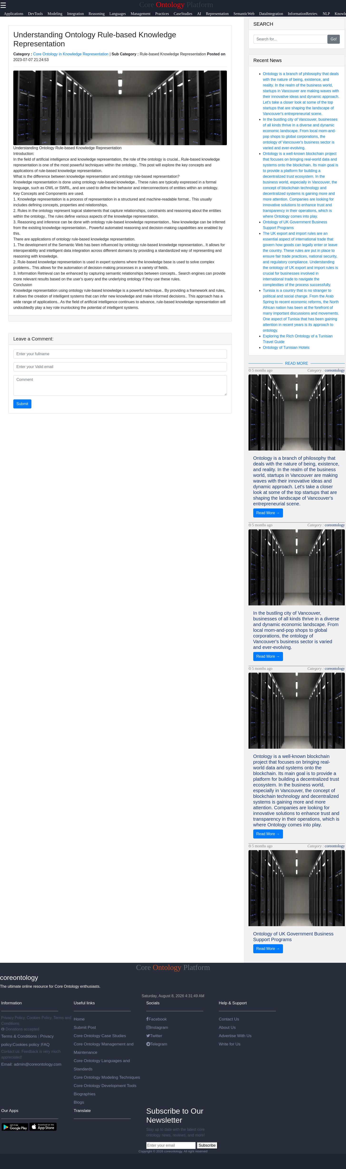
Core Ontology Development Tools (105, 1085)
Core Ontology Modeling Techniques (107, 1077)
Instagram (157, 1027)
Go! (334, 39)
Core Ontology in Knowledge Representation (71, 54)
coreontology (335, 370)
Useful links (84, 1003)
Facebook (156, 1019)
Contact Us (229, 1019)
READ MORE (296, 363)
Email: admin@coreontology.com (31, 1064)
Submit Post (85, 1027)
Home (79, 1019)
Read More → (268, 513)
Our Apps (9, 1110)
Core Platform (176, 4)
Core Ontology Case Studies (100, 1035)
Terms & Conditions (19, 1036)
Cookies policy (26, 1044)
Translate (82, 1110)
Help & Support (233, 1003)
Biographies (85, 1094)
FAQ (45, 1044)
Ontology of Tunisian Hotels (286, 347)
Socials (153, 1003)
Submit (22, 404)
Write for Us (229, 1044)
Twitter (154, 1035)
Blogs (79, 1102)
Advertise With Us (235, 1035)
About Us (227, 1027)
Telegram (156, 1044)
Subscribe (207, 1145)
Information (11, 1003)
